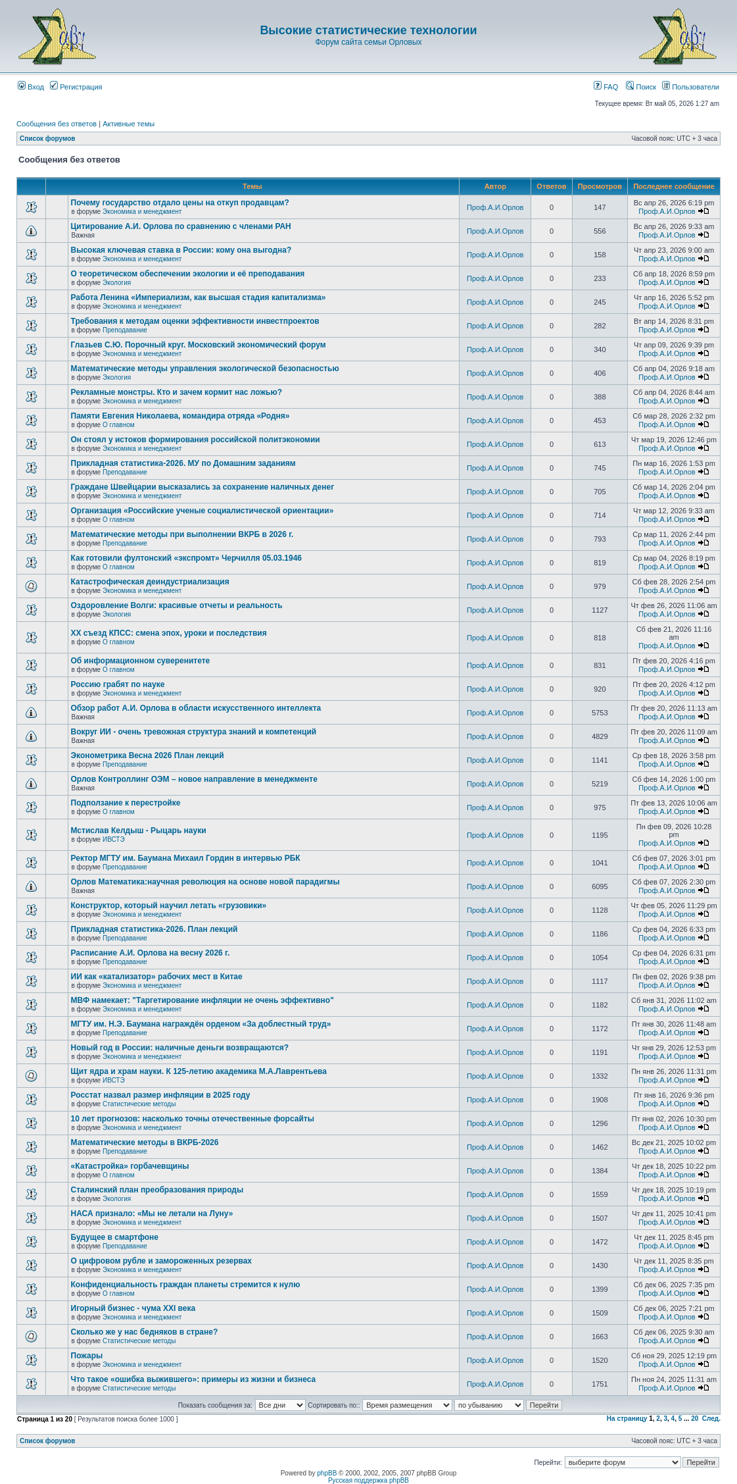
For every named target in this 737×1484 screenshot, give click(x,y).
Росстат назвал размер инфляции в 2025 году (160, 1095)
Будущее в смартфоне (115, 1237)
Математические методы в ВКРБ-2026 (145, 1142)
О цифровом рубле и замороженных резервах (161, 1261)
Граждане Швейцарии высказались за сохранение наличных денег (203, 487)
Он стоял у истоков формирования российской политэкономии (195, 439)
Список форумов (48, 138)
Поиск (641, 87)
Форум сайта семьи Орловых (368, 42)
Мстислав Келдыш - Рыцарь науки (138, 830)
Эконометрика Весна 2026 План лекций (147, 755)
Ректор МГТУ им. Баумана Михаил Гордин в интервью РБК (185, 858)
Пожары (87, 1355)
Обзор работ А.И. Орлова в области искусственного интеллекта (196, 708)
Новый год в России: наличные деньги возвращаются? (180, 1047)
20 (694, 1418)
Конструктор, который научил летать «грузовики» (169, 905)
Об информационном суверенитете (140, 660)
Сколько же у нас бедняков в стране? (144, 1332)
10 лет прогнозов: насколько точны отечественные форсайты (192, 1118)
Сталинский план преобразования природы (157, 1189)
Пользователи (690, 87)
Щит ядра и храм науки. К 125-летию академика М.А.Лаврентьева (199, 1071)
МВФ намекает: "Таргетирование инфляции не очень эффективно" (202, 1000)
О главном (119, 424)
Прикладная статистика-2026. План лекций (154, 929)
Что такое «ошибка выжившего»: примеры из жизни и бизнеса (193, 1379)
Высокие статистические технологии (368, 30)
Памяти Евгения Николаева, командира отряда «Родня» (180, 416)
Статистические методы (139, 1104)
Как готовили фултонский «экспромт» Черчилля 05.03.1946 (186, 558)
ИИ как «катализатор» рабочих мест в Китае (157, 976)
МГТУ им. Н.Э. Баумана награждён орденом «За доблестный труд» (201, 1024)
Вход (31, 87)
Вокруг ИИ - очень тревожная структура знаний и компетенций (194, 731)
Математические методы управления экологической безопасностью (205, 368)
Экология (117, 282)
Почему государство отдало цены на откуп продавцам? (180, 202)
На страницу (627, 1418)
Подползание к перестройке (126, 802)
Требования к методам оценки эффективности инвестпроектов (195, 321)
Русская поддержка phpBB (368, 1480)
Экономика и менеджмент (142, 211)
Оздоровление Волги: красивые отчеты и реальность (177, 605)
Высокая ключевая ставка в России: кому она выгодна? (181, 250)
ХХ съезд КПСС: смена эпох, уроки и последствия (169, 633)
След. (711, 1418)
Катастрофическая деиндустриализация (150, 581)
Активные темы (129, 124)
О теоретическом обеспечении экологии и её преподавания (188, 273)
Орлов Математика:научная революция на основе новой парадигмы (205, 881)
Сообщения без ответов (56, 124)
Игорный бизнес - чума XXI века (133, 1308)
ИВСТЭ (114, 839)
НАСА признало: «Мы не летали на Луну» (152, 1213)
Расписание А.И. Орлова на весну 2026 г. (150, 953)
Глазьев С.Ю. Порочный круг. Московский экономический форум (198, 344)
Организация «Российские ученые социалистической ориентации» (202, 510)
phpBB (327, 1473)
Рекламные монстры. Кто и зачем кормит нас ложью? (176, 392)
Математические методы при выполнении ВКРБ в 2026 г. (182, 534)
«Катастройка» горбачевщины (130, 1166)
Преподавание (125, 330)
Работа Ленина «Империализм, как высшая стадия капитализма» (198, 297)
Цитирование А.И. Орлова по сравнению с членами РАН (181, 226)
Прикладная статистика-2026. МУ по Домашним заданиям (183, 463)
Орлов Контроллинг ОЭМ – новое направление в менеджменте (194, 779)
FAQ (606, 87)
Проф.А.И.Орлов (495, 207)
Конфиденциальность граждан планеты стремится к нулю (185, 1284)
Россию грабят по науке (118, 684)
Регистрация (76, 87)
